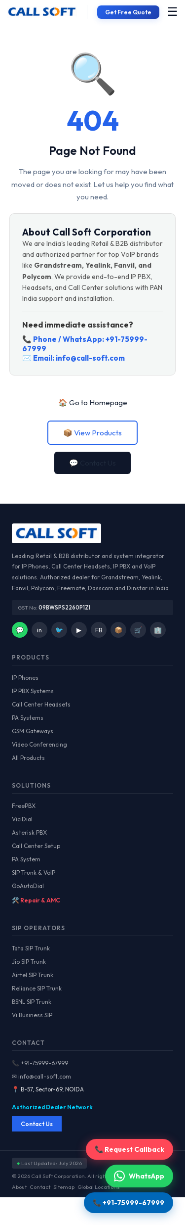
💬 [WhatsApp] (20, 630)
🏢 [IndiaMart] (158, 630)
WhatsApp (139, 1176)
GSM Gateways (32, 731)
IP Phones (25, 677)
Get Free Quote (128, 12)
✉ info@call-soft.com (41, 1076)
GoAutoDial (28, 886)
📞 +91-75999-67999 (40, 1063)
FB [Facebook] (99, 630)
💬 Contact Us (92, 463)
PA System (26, 859)
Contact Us (37, 1124)
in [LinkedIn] (39, 630)
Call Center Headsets (41, 704)
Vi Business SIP (32, 1015)
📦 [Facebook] (118, 630)
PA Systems (27, 717)
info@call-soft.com (90, 358)
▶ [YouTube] (78, 630)
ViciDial (22, 819)
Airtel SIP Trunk (32, 975)
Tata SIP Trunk (31, 948)
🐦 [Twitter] (59, 630)
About (19, 1186)
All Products (28, 757)
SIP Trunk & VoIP (33, 872)
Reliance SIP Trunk (37, 988)
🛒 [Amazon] (138, 630)
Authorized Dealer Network (52, 1107)
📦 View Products (92, 432)
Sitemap (63, 1186)
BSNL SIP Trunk (31, 1001)
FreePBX (24, 805)
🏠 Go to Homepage (92, 402)
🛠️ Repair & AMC (36, 900)
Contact (40, 1186)
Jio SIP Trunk (29, 961)
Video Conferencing (39, 744)
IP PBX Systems (33, 691)
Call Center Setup (36, 845)
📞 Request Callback (129, 1149)
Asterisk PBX (29, 832)
